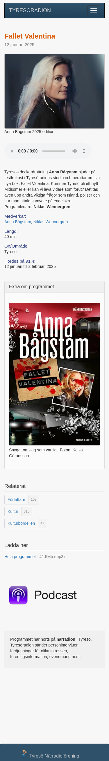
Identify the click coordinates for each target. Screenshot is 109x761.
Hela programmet (34, 556)
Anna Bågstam (17, 221)
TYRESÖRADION (30, 10)
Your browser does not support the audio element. (48, 151)
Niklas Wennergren (50, 221)
